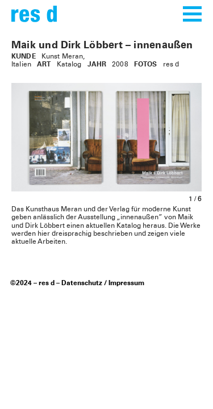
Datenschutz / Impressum (102, 283)
